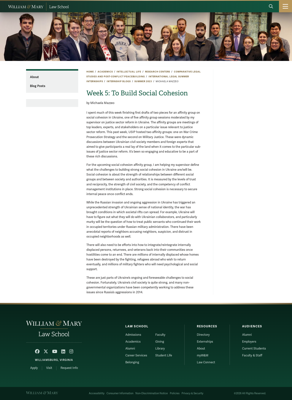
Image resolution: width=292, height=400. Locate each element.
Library (160, 348)
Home (90, 71)
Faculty (160, 335)
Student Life (163, 355)
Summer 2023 (143, 81)
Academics (105, 71)
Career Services (136, 355)
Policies (175, 393)
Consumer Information (120, 393)
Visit (49, 368)
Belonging (132, 362)
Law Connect (206, 362)
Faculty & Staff (252, 355)
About (34, 77)
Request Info (69, 368)
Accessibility (96, 393)
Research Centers (157, 71)
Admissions (133, 335)
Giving (159, 342)
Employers (249, 342)
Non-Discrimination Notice (151, 393)
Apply (34, 368)
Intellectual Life (129, 71)
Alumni (130, 348)
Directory (203, 335)
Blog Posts (37, 86)
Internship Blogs (119, 81)
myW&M (202, 355)
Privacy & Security (192, 393)
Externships (205, 342)
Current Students (254, 348)
